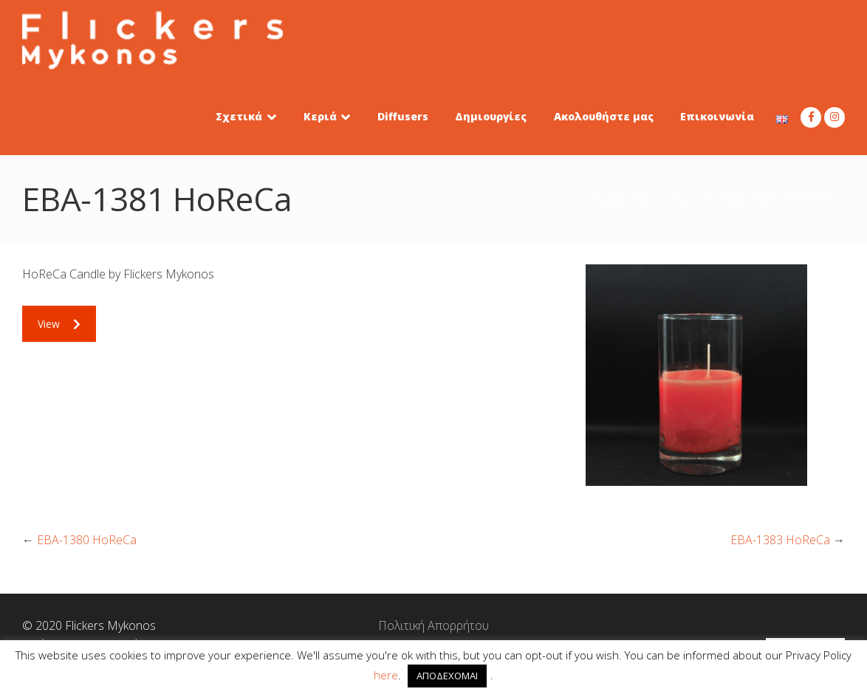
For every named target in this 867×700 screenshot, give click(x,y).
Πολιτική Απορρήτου (433, 625)
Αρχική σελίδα (626, 199)
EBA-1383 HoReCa (780, 540)
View (59, 324)
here (386, 675)
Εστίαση (727, 199)
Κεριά (684, 199)
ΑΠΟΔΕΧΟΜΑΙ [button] (447, 675)
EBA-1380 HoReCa (87, 540)
